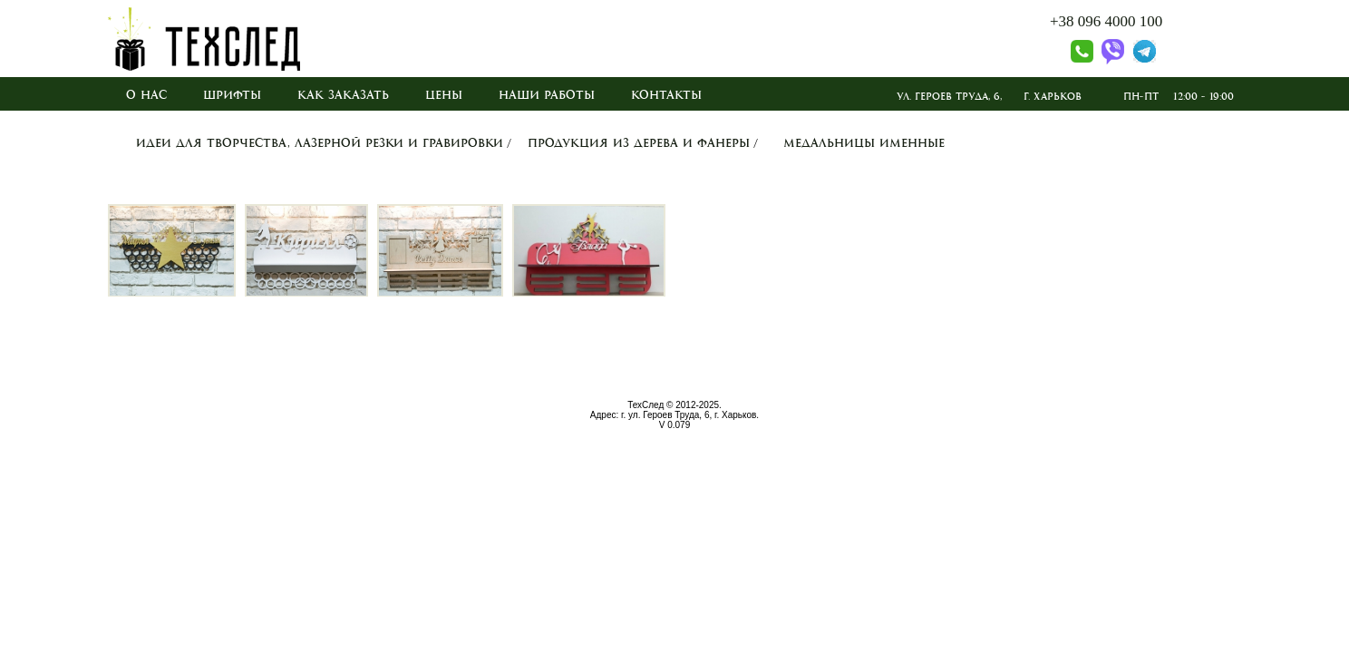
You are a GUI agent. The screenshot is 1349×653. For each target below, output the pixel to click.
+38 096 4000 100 (1106, 21)
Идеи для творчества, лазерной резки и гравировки (319, 143)
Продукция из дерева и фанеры (639, 143)
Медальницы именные (864, 143)
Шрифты (232, 95)
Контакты (666, 95)
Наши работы (547, 95)
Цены (443, 95)
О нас (146, 95)
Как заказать (343, 95)
